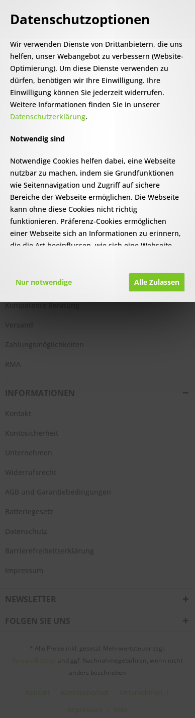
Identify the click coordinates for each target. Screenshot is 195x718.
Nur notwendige (44, 282)
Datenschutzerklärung (47, 116)
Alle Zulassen (156, 282)
